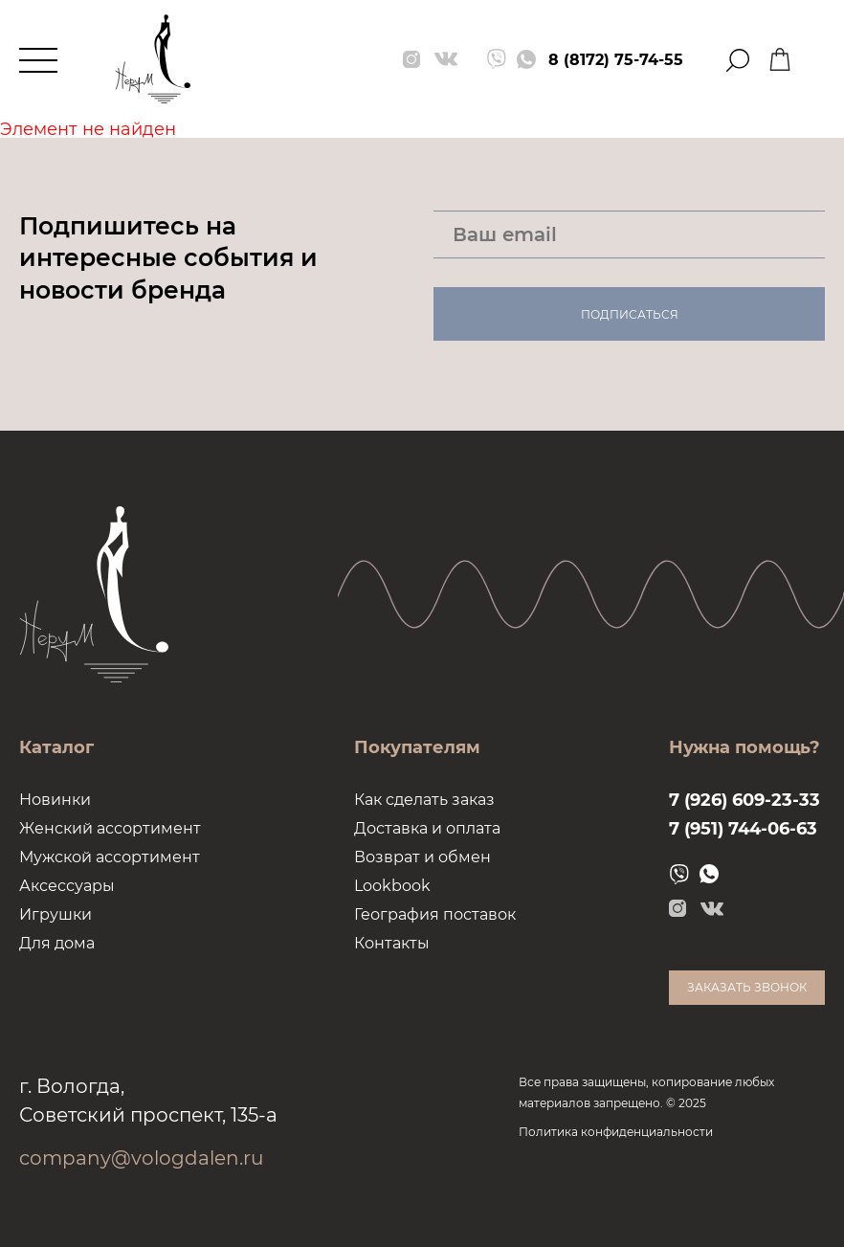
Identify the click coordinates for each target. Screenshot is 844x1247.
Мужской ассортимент (109, 857)
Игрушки (55, 914)
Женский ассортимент (110, 828)
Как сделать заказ (424, 800)
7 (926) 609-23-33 (744, 800)
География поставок (435, 914)
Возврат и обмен (422, 857)
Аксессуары (67, 886)
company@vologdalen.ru (141, 1158)
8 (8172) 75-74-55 (615, 60)
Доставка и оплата (427, 828)
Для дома (57, 943)
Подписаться (629, 314)
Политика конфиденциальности (616, 1132)
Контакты (392, 943)
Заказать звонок (747, 987)
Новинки (55, 800)
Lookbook (392, 886)
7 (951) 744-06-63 (743, 828)
